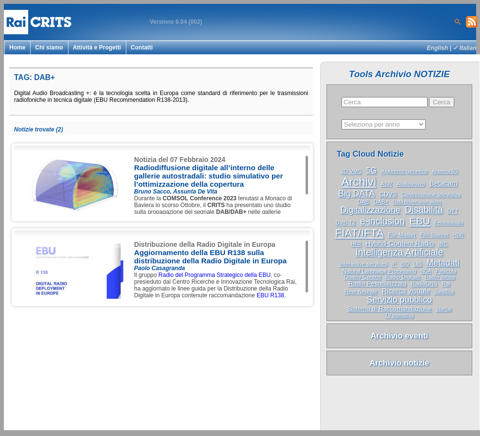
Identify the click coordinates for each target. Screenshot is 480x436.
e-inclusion (382, 221)
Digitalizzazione (370, 210)
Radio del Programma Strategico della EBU (214, 275)
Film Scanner (434, 235)
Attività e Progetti (97, 47)
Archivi (358, 181)
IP (394, 264)
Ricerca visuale (406, 291)
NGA (426, 271)
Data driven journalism (417, 202)
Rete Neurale (360, 291)
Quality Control (362, 277)
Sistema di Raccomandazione (389, 308)
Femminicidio (448, 223)
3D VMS (351, 171)
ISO (405, 264)
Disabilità (424, 210)
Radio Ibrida (440, 277)
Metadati (442, 263)
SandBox (444, 291)
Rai (446, 284)
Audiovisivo (410, 184)
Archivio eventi (399, 335)
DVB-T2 (346, 223)
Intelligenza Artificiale (400, 252)
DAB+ (381, 202)
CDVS (387, 194)
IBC (442, 244)
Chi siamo (49, 47)
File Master (402, 235)
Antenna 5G (445, 171)
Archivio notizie (399, 362)
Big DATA (356, 193)
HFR (356, 244)
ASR (386, 184)
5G (371, 170)
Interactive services (363, 264)
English (437, 48)
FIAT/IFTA (359, 233)
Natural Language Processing (379, 271)
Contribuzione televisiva (431, 194)
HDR (458, 235)
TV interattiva (399, 315)
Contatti (142, 47)
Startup (443, 309)
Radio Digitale (402, 277)
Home (17, 47)
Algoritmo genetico (404, 171)
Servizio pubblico (399, 300)
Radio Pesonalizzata (377, 283)
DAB (363, 202)
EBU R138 (270, 295)
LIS (417, 264)
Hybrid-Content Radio (399, 243)
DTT (452, 211)
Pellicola (445, 271)
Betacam (443, 183)
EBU (419, 220)
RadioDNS (424, 284)
